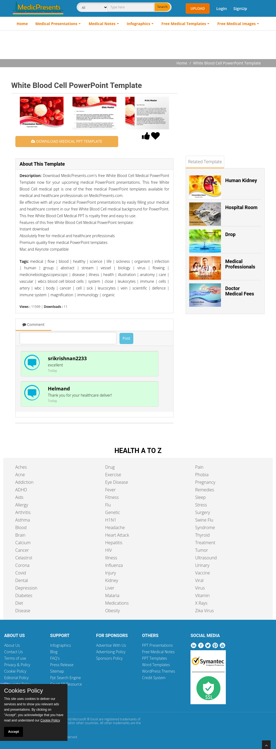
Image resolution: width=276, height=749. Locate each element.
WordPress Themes (158, 671)
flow (50, 261)
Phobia (202, 475)
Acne (20, 475)
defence (159, 288)
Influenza (114, 565)
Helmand (59, 388)
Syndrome (205, 527)
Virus (200, 588)
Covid (20, 573)
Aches (21, 467)
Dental (21, 580)
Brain (20, 535)
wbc (38, 288)
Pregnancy (205, 482)
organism (142, 261)
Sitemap (57, 671)
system (94, 281)
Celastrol (23, 558)
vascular (26, 281)
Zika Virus (204, 611)
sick (90, 288)
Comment (33, 324)
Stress (201, 505)
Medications (117, 603)
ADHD (21, 490)
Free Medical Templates (183, 23)
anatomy (147, 274)
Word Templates (156, 664)
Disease (22, 611)
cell (79, 288)
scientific (139, 288)
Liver (109, 588)
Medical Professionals (240, 264)
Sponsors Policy (109, 658)
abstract (67, 267)
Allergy (21, 505)
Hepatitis (113, 543)
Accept (13, 732)
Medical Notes (101, 23)
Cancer (22, 550)
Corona (22, 565)
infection (162, 261)
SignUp (240, 8)
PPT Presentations (157, 645)
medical (36, 261)
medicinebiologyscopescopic (44, 274)
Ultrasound (206, 558)
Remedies (204, 490)
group (48, 267)
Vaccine (202, 573)
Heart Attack (117, 535)
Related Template (205, 162)
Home (22, 23)
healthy (79, 261)
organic (108, 294)
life (109, 261)
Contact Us (13, 651)
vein (124, 288)
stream (88, 267)
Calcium (23, 543)
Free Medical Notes (158, 651)
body (50, 288)
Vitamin (202, 595)
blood (64, 261)
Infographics (138, 23)
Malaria (112, 595)
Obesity (112, 611)
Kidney (111, 580)
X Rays (201, 603)
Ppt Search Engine (65, 677)
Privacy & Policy (17, 664)
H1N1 (110, 520)
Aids (19, 497)
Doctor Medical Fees (239, 291)
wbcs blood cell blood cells (61, 281)
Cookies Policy (23, 690)
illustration (127, 274)
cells (162, 281)
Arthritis (23, 512)
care (162, 274)
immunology (87, 294)
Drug (110, 467)
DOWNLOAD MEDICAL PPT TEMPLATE (66, 141)
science (96, 261)
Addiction (24, 482)
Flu (108, 505)
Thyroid (202, 535)
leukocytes (127, 281)
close (109, 281)
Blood (21, 527)
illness (94, 274)
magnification (61, 294)
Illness (111, 558)
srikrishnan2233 (67, 358)
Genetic (112, 512)
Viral (199, 580)
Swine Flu (204, 520)
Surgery (202, 512)
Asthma (22, 520)
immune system (33, 294)
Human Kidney (241, 180)
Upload (197, 8)
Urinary (202, 565)
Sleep (200, 497)
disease (78, 274)
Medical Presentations (56, 23)
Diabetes (23, 595)
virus (141, 267)
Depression (26, 588)
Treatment (205, 543)
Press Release (62, 664)
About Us (12, 645)
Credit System (153, 677)
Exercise (113, 475)
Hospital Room (241, 207)
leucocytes (107, 288)
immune (147, 281)
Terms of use (15, 658)
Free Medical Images (236, 23)
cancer (65, 288)
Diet (19, 603)
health (108, 274)
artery (25, 288)
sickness (123, 261)
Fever (110, 490)
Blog (53, 651)
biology (124, 267)
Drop (230, 234)
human (30, 267)
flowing (159, 267)
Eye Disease (116, 482)
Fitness (112, 497)
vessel (106, 267)
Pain (199, 467)
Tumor (201, 550)
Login (221, 8)
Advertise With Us (111, 645)
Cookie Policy (15, 671)
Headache (115, 527)
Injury (110, 573)
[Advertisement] (138, 45)
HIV (108, 550)
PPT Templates (154, 658)
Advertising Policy (110, 651)
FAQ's (55, 658)
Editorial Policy (16, 677)
